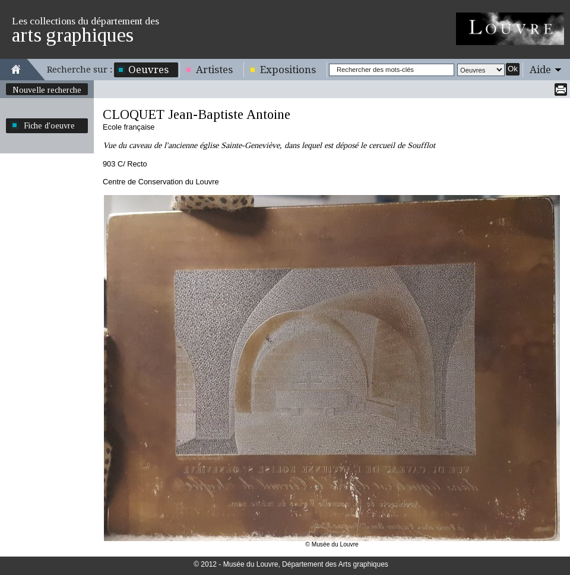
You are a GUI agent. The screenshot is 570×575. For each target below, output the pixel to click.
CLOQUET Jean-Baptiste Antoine (196, 114)
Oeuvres (148, 70)
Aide (540, 70)
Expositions (288, 70)
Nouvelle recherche (46, 90)
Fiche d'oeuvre (49, 125)
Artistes (214, 70)
